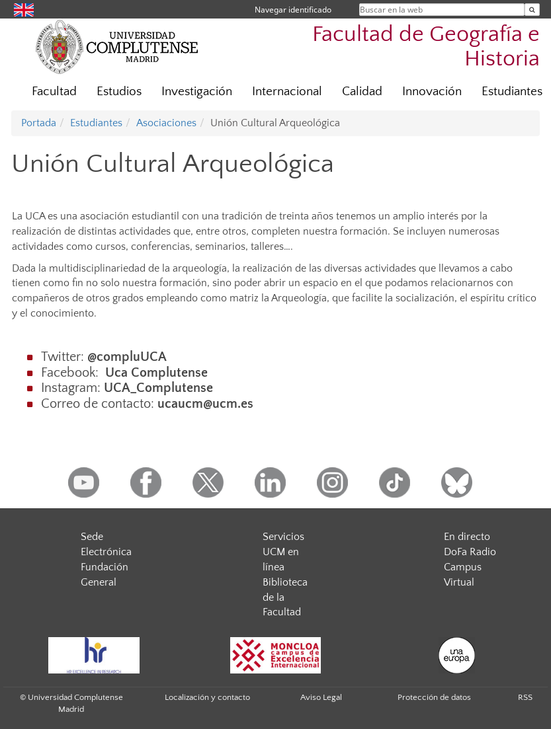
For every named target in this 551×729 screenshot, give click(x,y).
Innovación (432, 91)
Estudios (119, 91)
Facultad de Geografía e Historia (426, 46)
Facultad (54, 91)
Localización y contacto (207, 697)
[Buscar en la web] (532, 9)
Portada (38, 123)
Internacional (287, 91)
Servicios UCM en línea (283, 552)
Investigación (196, 91)
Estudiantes (96, 123)
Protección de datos (434, 697)
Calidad (362, 91)
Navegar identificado (293, 9)
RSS (525, 697)
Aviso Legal (321, 697)
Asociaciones (166, 123)
